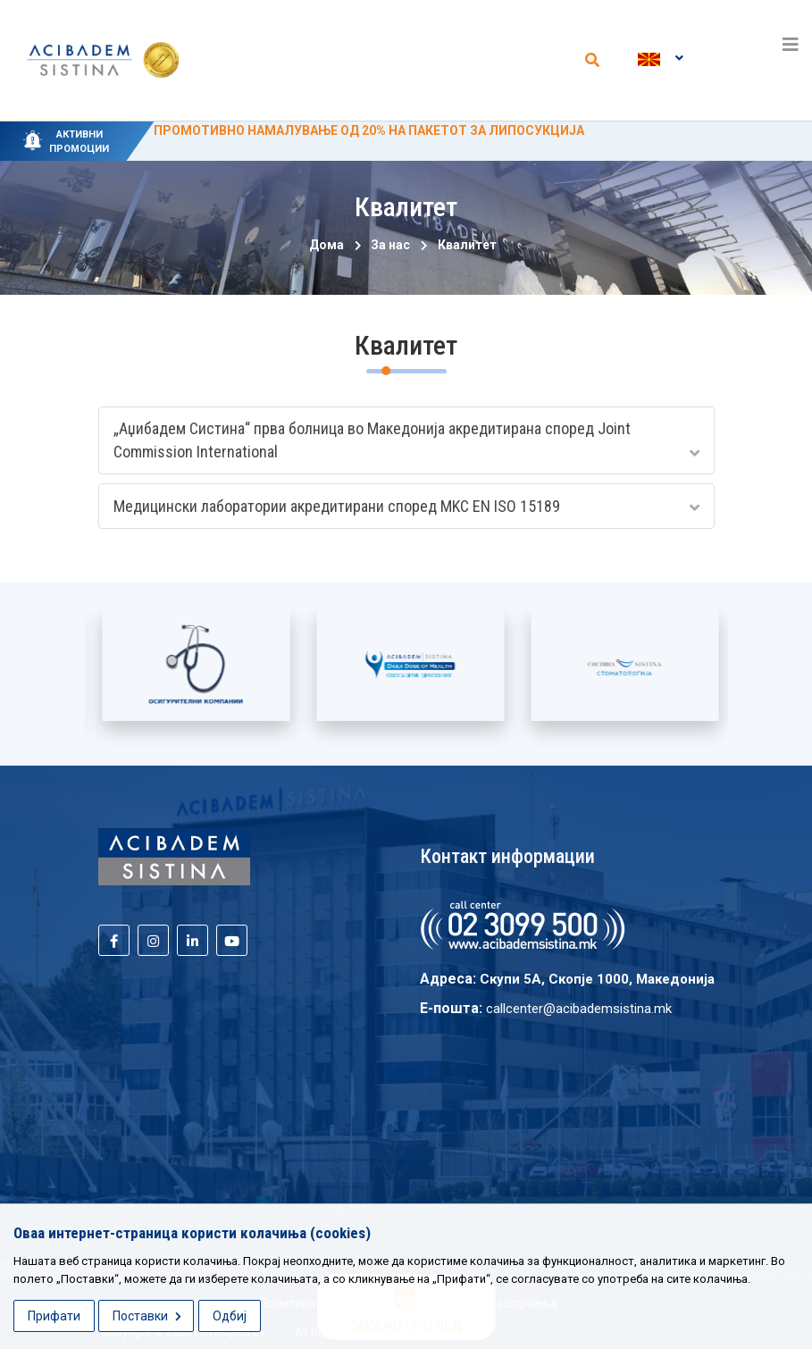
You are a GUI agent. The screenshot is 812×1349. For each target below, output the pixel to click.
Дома (326, 245)
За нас (387, 245)
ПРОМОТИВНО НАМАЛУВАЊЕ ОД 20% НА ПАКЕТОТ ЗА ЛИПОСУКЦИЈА (369, 130)
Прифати (54, 1316)
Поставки (147, 1316)
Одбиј (230, 1316)
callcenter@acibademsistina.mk (579, 1009)
